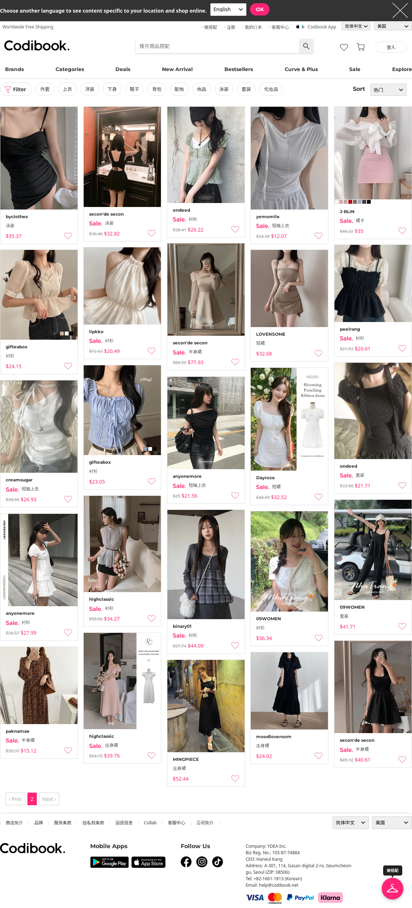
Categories (70, 69)
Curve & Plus (301, 69)
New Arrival (177, 69)
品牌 (38, 823)
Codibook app (322, 27)
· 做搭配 (209, 27)
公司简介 (205, 823)
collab (150, 823)
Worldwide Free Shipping (28, 27)
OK (260, 9)
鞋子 (135, 89)
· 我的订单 (252, 27)
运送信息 (124, 823)
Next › (49, 798)
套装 (247, 89)
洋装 (90, 89)
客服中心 (176, 823)
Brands (14, 69)
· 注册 (229, 27)
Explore (402, 69)
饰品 (202, 89)
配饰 (180, 89)
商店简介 (14, 823)
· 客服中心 (279, 27)
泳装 (224, 89)
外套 (46, 89)
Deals (122, 69)
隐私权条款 (93, 823)
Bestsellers (238, 69)
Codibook (36, 45)
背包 (157, 89)
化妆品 (272, 89)
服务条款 (62, 823)
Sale (354, 69)
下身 (113, 89)
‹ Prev (15, 798)
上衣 (68, 89)
